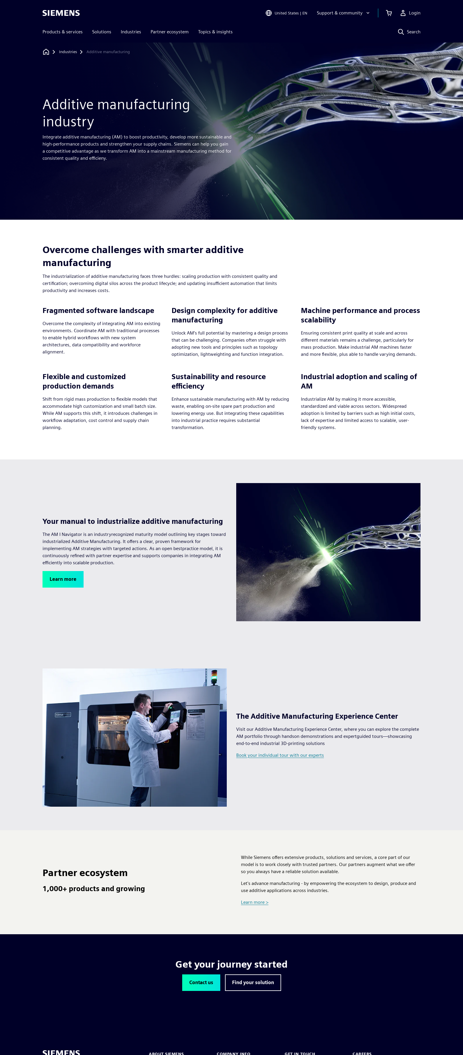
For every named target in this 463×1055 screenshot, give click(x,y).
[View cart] (389, 13)
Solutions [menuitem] (101, 32)
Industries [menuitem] (131, 32)
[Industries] (68, 52)
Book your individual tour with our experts (280, 755)
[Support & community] (343, 13)
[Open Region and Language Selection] (286, 13)
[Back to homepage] (46, 52)
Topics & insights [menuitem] (215, 32)
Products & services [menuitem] (63, 32)
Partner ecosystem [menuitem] (170, 32)
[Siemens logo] (61, 13)
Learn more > (254, 902)
